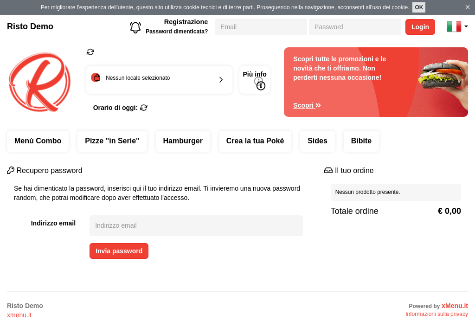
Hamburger (183, 141)
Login (420, 27)
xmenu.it (19, 315)
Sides (317, 141)
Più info (254, 80)
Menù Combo (37, 141)
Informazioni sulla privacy (436, 314)
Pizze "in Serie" (112, 141)
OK (419, 7)
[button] (457, 26)
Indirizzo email (53, 223)
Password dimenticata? (177, 31)
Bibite (361, 141)
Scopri (307, 105)
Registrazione (186, 22)
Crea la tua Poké (255, 141)
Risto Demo (30, 26)
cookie (400, 7)
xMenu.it (455, 305)
